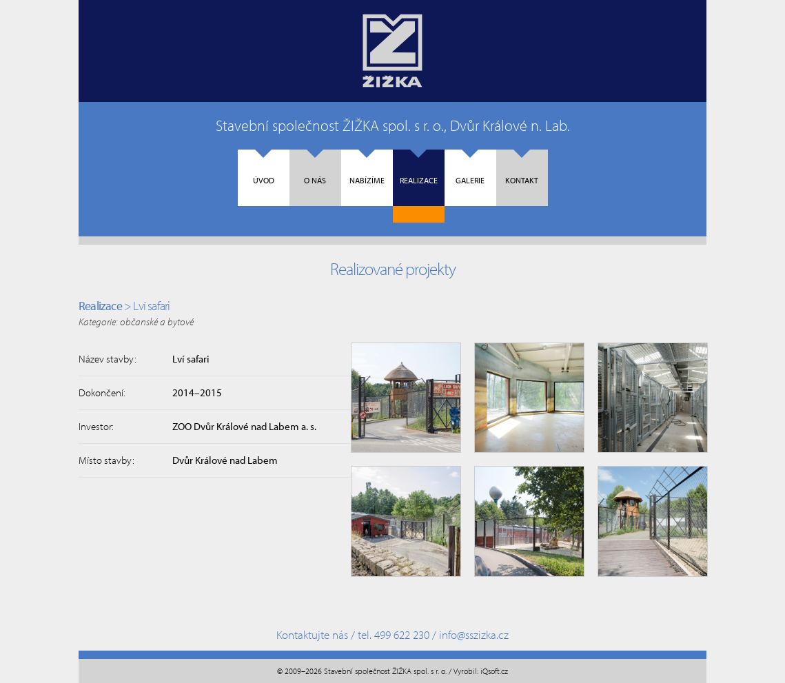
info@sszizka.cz (474, 634)
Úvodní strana (392, 51)
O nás (315, 167)
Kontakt (521, 167)
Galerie (470, 167)
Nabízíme (367, 167)
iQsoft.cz (494, 671)
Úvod (263, 167)
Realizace (419, 167)
